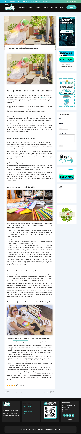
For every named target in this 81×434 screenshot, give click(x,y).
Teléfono (61, 123)
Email (60, 128)
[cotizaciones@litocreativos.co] (12, 1)
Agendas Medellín (62, 194)
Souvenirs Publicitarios (27, 411)
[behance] (73, 1)
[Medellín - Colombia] (47, 1)
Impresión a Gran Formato (28, 408)
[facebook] (68, 1)
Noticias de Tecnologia (63, 192)
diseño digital (34, 148)
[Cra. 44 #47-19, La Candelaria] (70, 411)
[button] (71, 7)
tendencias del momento (20, 340)
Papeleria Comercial (27, 404)
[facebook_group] (70, 1)
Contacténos (26, 415)
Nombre (61, 118)
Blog (24, 413)
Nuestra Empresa (26, 403)
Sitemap (70, 419)
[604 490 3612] (26, 1)
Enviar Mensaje (62, 133)
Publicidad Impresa (27, 406)
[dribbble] (73, 415)
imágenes (43, 97)
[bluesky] (75, 1)
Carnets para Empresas (63, 196)
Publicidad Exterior (27, 409)
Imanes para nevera (63, 198)
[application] (33, 7)
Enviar (61, 145)
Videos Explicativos (62, 190)
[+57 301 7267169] (35, 1)
